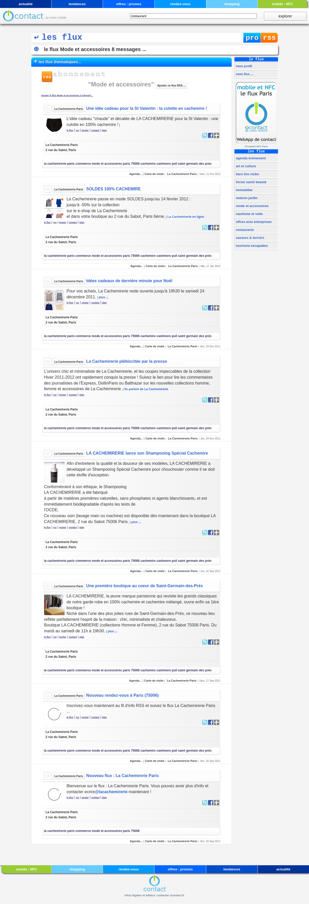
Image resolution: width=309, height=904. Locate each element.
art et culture (245, 166)
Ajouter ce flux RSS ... (171, 85)
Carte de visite (154, 173)
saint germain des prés (195, 163)
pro (252, 38)
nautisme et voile (249, 214)
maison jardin (246, 198)
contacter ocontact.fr (170, 895)
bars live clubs (247, 174)
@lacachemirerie (111, 792)
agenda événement (250, 158)
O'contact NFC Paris (256, 146)
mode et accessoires (252, 206)
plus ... (103, 297)
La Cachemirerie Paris (68, 108)
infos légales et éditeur (140, 895)
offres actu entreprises (253, 222)
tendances (77, 4)
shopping (232, 4)
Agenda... (135, 173)
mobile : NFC (282, 4)
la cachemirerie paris (59, 163)
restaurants (244, 230)
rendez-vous (180, 4)
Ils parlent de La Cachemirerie (146, 389)
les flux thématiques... (57, 60)
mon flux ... (244, 74)
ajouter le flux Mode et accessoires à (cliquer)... (67, 95)
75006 (135, 163)
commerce (83, 163)
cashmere (164, 163)
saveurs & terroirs (249, 238)
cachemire (148, 163)
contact (95, 130)
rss (269, 38)
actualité (26, 4)
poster (85, 130)
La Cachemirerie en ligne (186, 217)
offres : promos (128, 4)
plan (104, 130)
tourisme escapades (251, 246)
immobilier (244, 190)
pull (174, 163)
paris (126, 163)
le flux (70, 130)
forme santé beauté (250, 182)
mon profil (243, 66)
